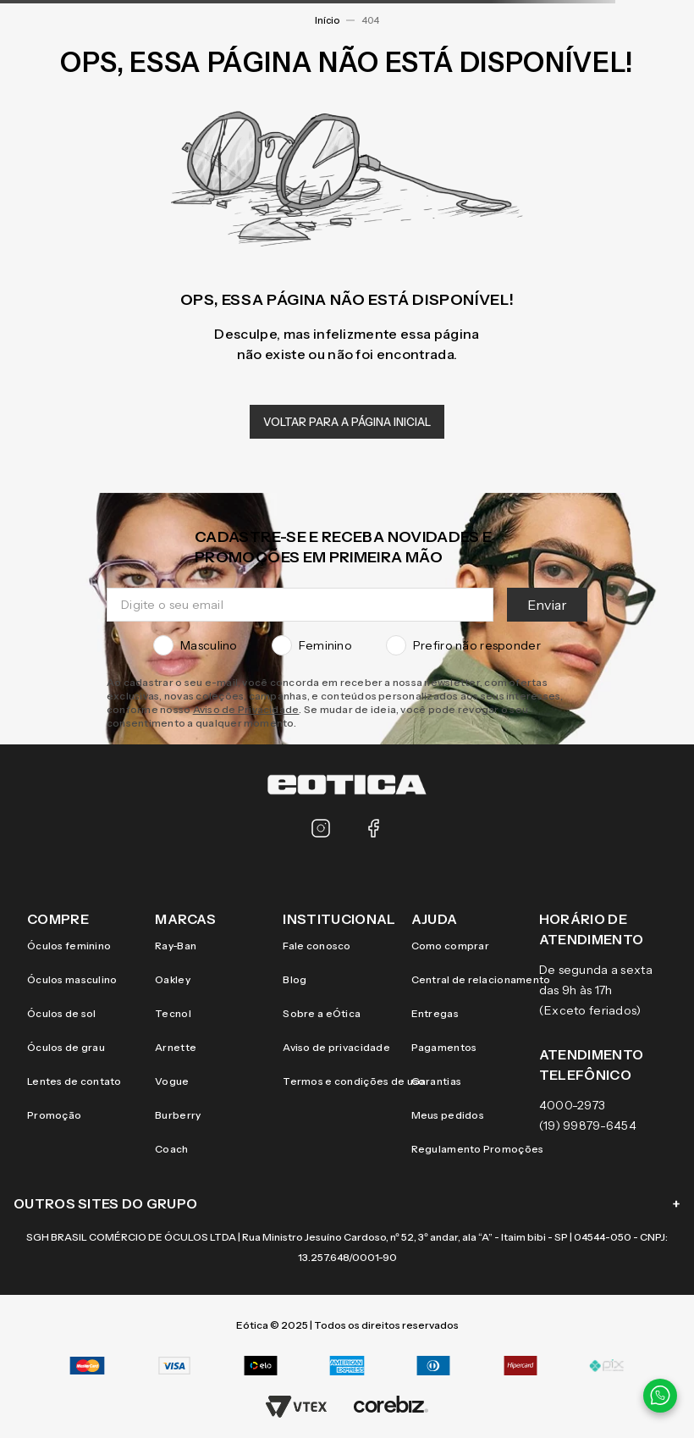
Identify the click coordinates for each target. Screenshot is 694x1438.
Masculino (195, 645)
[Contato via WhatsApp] (660, 1396)
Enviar (547, 604)
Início (327, 20)
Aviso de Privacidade (246, 709)
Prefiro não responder (463, 645)
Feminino (312, 645)
